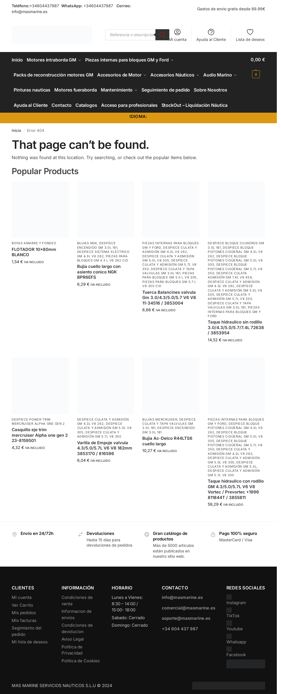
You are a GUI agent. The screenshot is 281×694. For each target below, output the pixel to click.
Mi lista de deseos (30, 639)
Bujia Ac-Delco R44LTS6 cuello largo (167, 438)
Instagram (236, 597)
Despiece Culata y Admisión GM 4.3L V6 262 (169, 247)
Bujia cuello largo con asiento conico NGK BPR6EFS (99, 269)
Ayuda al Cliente (211, 35)
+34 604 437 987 (180, 626)
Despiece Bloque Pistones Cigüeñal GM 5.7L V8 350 (235, 266)
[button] (258, 66)
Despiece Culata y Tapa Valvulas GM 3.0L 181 (168, 269)
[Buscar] (162, 34)
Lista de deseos (250, 35)
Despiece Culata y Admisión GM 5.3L (232, 462)
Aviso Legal (73, 636)
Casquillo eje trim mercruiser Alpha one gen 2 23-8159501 (40, 433)
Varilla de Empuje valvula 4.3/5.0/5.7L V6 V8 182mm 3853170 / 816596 (104, 446)
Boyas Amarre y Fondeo (34, 241)
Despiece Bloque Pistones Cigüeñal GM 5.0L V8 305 (235, 258)
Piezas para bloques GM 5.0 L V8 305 (169, 273)
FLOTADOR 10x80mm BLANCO (34, 249)
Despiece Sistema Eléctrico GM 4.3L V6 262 (103, 251)
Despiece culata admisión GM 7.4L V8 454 (230, 273)
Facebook (236, 649)
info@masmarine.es (29, 11)
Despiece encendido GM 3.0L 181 (97, 243)
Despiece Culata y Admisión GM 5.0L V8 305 (168, 256)
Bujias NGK (87, 241)
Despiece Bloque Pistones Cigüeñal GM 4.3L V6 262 (235, 249)
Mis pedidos (24, 610)
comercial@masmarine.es (188, 605)
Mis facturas (24, 618)
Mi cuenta (177, 35)
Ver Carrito (22, 602)
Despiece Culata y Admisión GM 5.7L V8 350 (169, 262)
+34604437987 (44, 5)
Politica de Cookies (81, 658)
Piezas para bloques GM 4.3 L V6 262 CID (102, 256)
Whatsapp (236, 636)
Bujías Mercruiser (159, 417)
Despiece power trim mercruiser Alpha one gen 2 (38, 419)
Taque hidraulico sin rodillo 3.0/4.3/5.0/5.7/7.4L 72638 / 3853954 (236, 325)
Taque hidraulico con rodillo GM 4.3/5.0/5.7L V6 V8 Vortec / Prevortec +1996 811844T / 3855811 (236, 487)
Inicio (16, 128)
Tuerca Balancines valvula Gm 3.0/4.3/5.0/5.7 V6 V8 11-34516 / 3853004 (169, 295)
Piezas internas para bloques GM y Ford (234, 309)
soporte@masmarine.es (186, 616)
